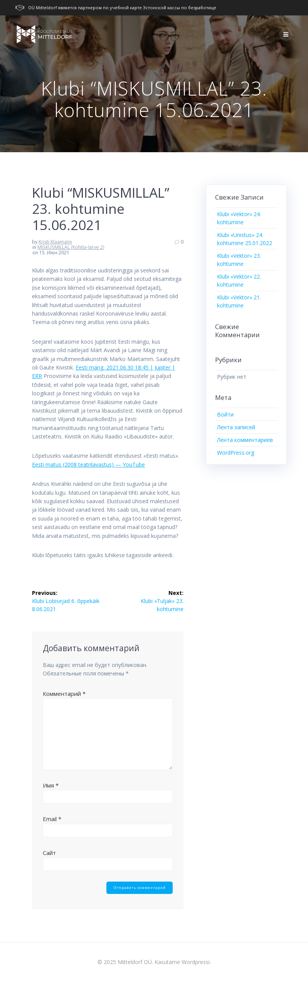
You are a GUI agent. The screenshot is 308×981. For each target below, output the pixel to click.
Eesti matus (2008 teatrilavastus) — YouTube (88, 464)
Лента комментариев (245, 439)
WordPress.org (235, 452)
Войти (225, 414)
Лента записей (236, 427)
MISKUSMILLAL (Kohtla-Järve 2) (70, 247)
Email (52, 819)
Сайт (49, 853)
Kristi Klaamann (55, 242)
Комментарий (64, 693)
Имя (51, 785)
